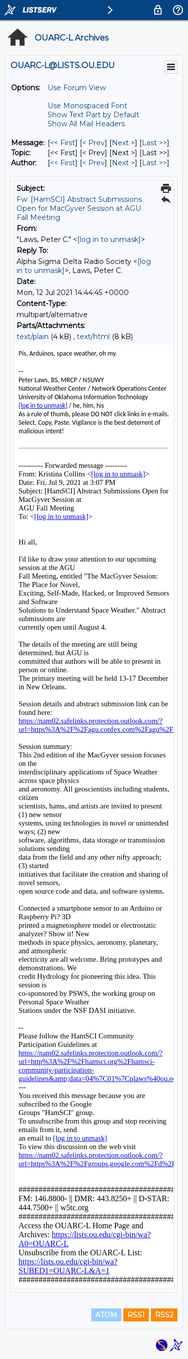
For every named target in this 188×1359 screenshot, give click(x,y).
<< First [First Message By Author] (62, 162)
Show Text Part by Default (93, 114)
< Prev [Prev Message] (93, 142)
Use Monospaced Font (87, 105)
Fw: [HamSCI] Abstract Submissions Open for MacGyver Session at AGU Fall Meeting (79, 208)
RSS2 (164, 1314)
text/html (93, 336)
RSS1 (136, 1314)
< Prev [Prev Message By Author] (93, 162)
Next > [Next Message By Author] (123, 162)
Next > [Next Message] (123, 142)
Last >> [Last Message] (154, 142)
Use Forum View (77, 87)
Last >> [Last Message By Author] (154, 162)
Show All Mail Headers (86, 123)
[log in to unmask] (109, 239)
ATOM (106, 1314)
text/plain (33, 336)
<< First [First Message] (62, 142)
